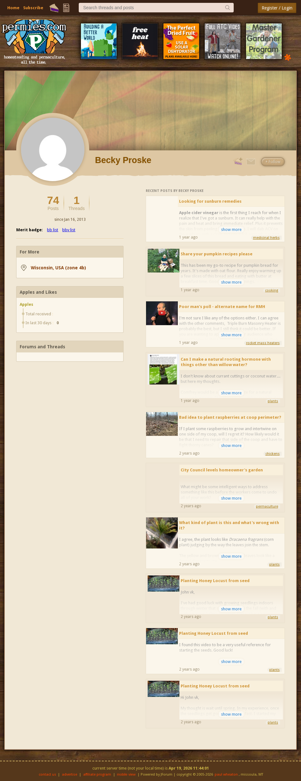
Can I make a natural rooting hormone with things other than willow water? (226, 362)
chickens (272, 454)
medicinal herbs (266, 238)
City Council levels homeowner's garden (222, 470)
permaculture (267, 506)
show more (231, 229)
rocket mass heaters (263, 343)
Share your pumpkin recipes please (216, 254)
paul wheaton (226, 774)
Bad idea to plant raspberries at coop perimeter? (230, 417)
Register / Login (277, 7)
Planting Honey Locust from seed (215, 580)
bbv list (68, 229)
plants (273, 401)
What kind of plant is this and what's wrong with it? (229, 525)
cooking (271, 290)
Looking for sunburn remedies (210, 201)
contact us (47, 774)
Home (13, 7)
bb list (52, 229)
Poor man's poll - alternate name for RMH (222, 306)
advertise (69, 774)
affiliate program (97, 774)
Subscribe (33, 7)
